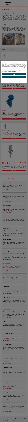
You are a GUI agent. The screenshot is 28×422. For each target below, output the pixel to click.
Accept (14, 74)
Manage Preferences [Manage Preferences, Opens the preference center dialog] (14, 80)
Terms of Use (14, 71)
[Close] (26, 61)
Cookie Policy (9, 71)
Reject (14, 77)
